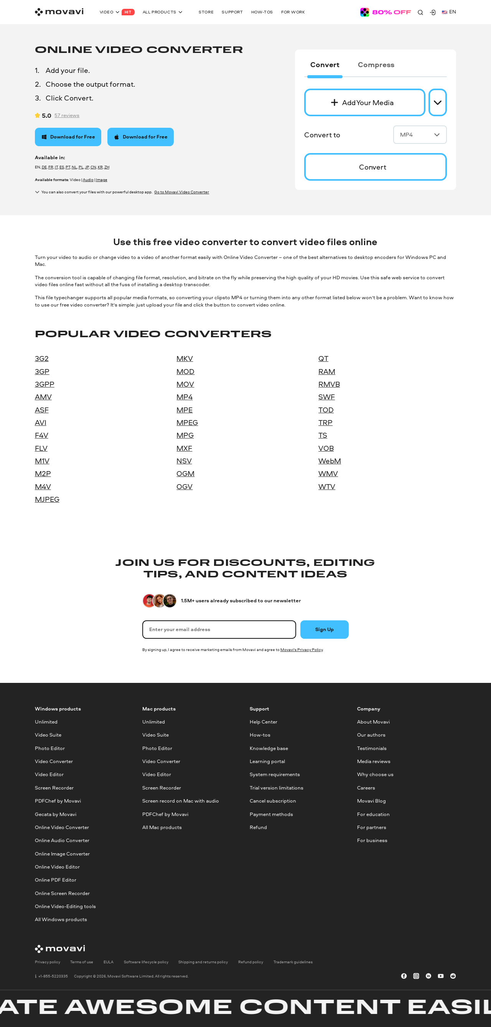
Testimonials (372, 748)
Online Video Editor (57, 867)
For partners (371, 827)
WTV (326, 486)
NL (74, 167)
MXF (184, 448)
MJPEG (47, 499)
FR (50, 167)
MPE (184, 410)
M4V (43, 486)
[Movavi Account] (433, 12)
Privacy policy (47, 962)
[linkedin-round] (428, 976)
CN (93, 167)
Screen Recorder (54, 788)
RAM (326, 371)
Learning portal (267, 761)
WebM (329, 461)
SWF (326, 397)
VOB (326, 448)
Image (101, 179)
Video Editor (49, 774)
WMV (328, 473)
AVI (40, 422)
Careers (366, 788)
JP (87, 167)
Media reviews (373, 761)
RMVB (329, 384)
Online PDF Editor (55, 880)
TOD (326, 410)
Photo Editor (50, 748)
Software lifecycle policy (146, 962)
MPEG (187, 422)
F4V (41, 435)
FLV (41, 448)
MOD (185, 371)
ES (61, 167)
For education (373, 814)
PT (68, 167)
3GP (42, 371)
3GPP (44, 384)
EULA (109, 962)
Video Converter (54, 761)
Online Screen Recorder (62, 893)
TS (322, 435)
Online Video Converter (62, 827)
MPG (185, 435)
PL (81, 167)
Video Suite (48, 735)
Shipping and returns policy (203, 962)
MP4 (420, 134)
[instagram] (416, 976)
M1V (42, 461)
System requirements (275, 774)
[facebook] (404, 976)
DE (44, 167)
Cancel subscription (273, 801)
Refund (258, 827)
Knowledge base (269, 748)
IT (56, 167)
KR (100, 167)
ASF (42, 410)
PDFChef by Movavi (58, 801)
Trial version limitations (276, 788)
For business (372, 840)
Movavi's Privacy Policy (301, 649)
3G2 (42, 358)
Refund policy (250, 962)
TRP (325, 422)
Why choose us (375, 774)
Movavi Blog (371, 801)
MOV (185, 384)
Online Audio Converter (62, 840)
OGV (184, 486)
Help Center (263, 722)
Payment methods (271, 814)
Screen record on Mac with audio (180, 801)
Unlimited (46, 722)
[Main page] (59, 12)
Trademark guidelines (293, 962)
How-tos (260, 735)
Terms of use (81, 962)
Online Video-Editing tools (65, 906)
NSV (184, 461)
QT (323, 358)
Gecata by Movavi (55, 814)
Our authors (371, 735)
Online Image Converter (62, 854)
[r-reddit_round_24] (453, 976)
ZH (106, 167)
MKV (184, 358)
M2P (43, 473)
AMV (43, 397)
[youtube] (441, 976)
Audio (88, 179)
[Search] (420, 12)
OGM (185, 473)
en (449, 11)
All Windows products (61, 920)
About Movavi (373, 722)
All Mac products (162, 827)
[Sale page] (385, 12)
